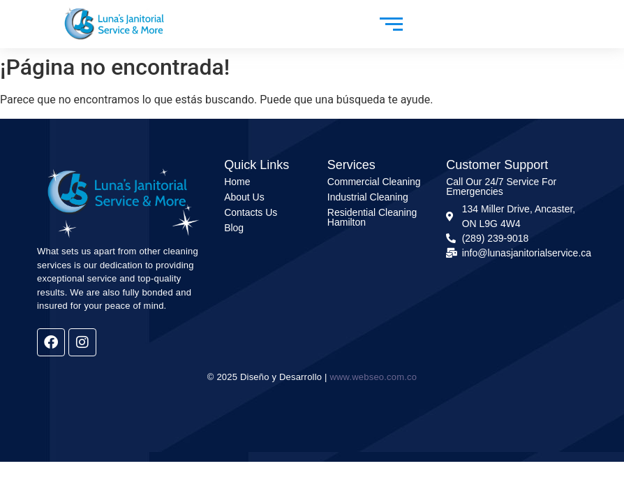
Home (237, 181)
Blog (234, 227)
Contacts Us (250, 212)
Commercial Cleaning (374, 181)
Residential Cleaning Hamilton (372, 217)
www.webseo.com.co (373, 377)
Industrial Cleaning (367, 197)
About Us (244, 197)
